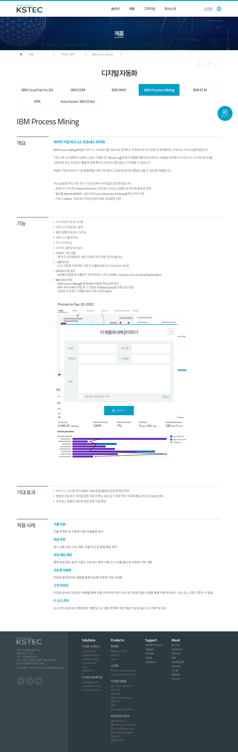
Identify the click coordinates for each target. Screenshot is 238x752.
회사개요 (175, 645)
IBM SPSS (116, 736)
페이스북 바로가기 (21, 681)
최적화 (114, 646)
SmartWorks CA (90, 682)
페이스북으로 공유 (199, 64)
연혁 (173, 658)
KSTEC (30, 9)
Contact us (150, 662)
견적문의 (149, 653)
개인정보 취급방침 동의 (97, 396)
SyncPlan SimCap (90, 655)
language (219, 9)
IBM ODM (77, 90)
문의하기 (225, 116)
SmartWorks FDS (91, 690)
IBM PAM (119, 90)
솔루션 (115, 8)
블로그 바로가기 (30, 681)
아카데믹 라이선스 (154, 645)
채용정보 (175, 675)
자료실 (148, 658)
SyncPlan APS (89, 651)
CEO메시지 (176, 649)
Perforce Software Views (123, 670)
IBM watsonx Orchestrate (123, 725)
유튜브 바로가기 (39, 681)
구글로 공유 (217, 64)
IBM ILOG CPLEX (119, 651)
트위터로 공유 (208, 64)
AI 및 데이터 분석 (120, 716)
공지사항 (175, 666)
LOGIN (208, 8)
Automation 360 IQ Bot (78, 101)
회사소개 (170, 8)
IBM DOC (115, 655)
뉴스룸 (174, 670)
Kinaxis (114, 659)
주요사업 (175, 653)
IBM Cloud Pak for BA (37, 90)
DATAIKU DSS (117, 740)
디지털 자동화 (67, 54)
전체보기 (166, 396)
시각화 (114, 666)
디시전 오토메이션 (92, 677)
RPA (37, 101)
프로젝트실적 (177, 662)
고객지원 (149, 8)
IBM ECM (200, 90)
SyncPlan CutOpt (90, 659)
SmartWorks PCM (91, 686)
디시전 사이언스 (91, 646)
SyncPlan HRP (89, 663)
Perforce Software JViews (124, 674)
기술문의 (149, 649)
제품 (131, 8)
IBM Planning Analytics (122, 732)
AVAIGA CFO (88, 670)
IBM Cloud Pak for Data (122, 728)
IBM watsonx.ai (118, 721)
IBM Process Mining (102, 54)
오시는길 (175, 679)
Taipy (84, 667)
